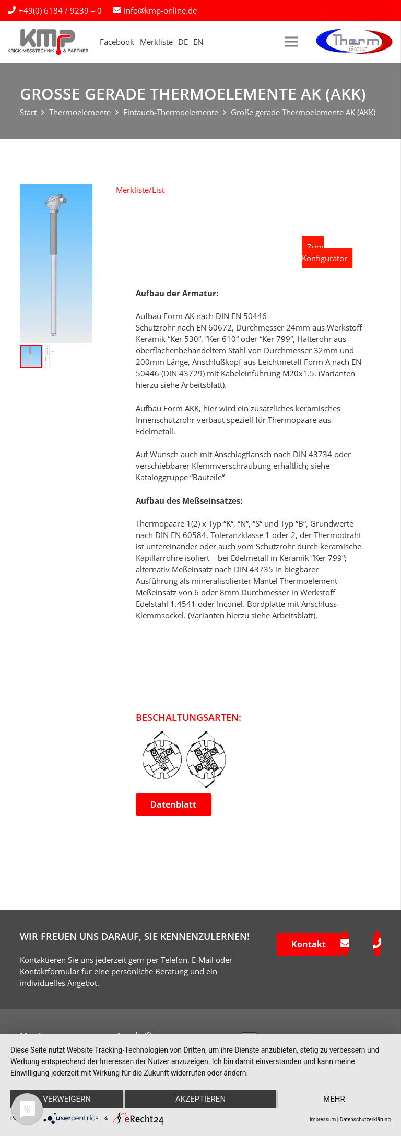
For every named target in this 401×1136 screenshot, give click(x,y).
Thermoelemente (80, 112)
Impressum (323, 1119)
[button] (140, 190)
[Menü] (291, 42)
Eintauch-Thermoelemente (170, 112)
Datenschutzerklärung (365, 1119)
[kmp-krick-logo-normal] (48, 42)
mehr (334, 1099)
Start (28, 112)
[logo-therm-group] (354, 41)
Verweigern (67, 1099)
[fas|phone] (377, 944)
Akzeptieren (200, 1099)
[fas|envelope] (344, 944)
